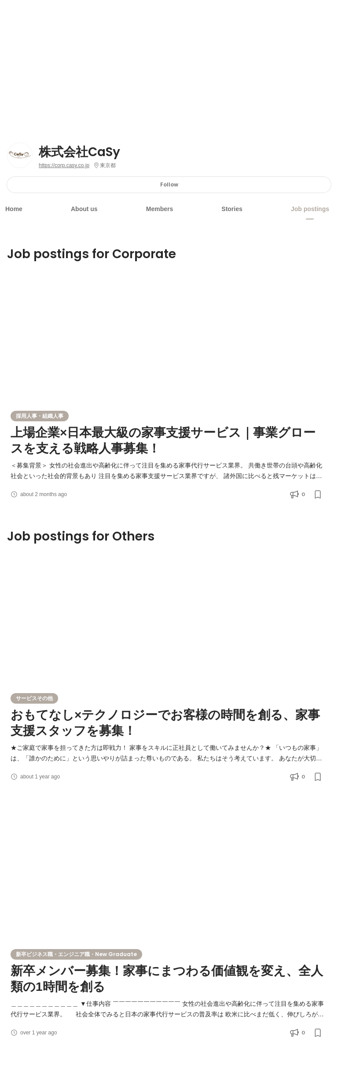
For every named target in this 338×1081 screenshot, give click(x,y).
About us (84, 208)
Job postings (310, 208)
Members (159, 208)
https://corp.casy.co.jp (64, 165)
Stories (231, 208)
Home (13, 208)
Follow (169, 184)
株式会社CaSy (79, 152)
